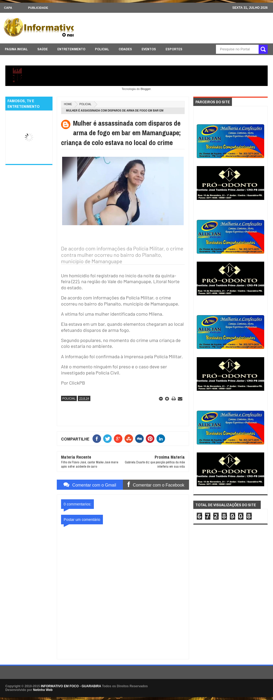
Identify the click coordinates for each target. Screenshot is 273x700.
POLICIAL (102, 49)
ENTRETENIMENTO (71, 49)
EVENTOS (149, 49)
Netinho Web (43, 690)
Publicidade (38, 7)
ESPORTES (174, 49)
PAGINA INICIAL (16, 49)
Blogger (145, 88)
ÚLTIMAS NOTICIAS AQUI (211, 59)
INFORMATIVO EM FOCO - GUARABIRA (71, 686)
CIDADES (125, 49)
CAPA (8, 7)
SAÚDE (42, 49)
